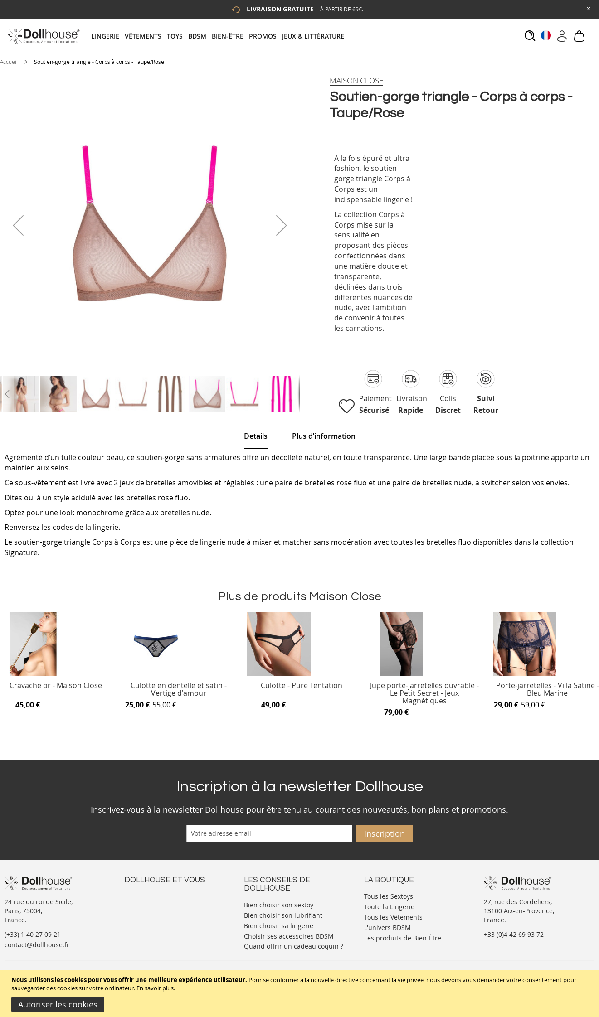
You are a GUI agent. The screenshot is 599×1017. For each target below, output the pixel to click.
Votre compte (144, 904)
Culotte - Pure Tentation (301, 686)
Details (256, 436)
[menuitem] (108, 36)
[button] (18, 225)
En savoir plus (155, 988)
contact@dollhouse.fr (37, 944)
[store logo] (43, 36)
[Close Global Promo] (588, 8)
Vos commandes (149, 922)
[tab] (220, 36)
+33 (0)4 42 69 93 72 (514, 934)
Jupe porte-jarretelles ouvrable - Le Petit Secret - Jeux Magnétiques (424, 693)
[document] (300, 994)
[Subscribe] (384, 833)
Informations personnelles (164, 913)
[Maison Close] (356, 80)
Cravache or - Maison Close (56, 686)
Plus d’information (324, 436)
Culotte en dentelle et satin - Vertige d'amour (179, 689)
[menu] (220, 36)
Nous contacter (147, 895)
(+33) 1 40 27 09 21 (33, 934)
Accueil (9, 61)
